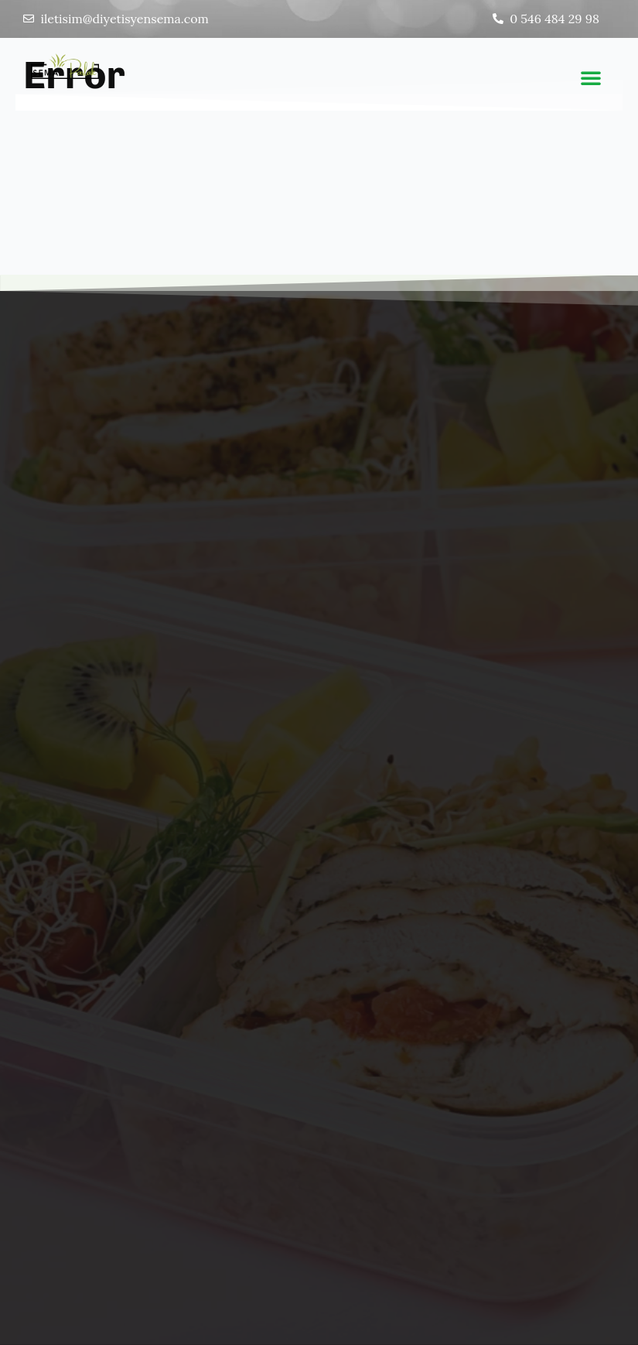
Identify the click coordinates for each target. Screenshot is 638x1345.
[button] (591, 77)
